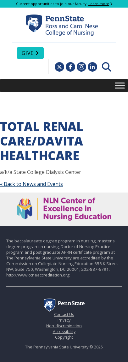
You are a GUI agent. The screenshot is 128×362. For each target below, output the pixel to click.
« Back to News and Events (31, 184)
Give (28, 53)
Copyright (64, 337)
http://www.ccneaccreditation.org (38, 275)
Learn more (98, 3)
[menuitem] (106, 67)
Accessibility (64, 331)
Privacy (64, 320)
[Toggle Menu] (120, 85)
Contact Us (64, 314)
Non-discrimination (64, 326)
